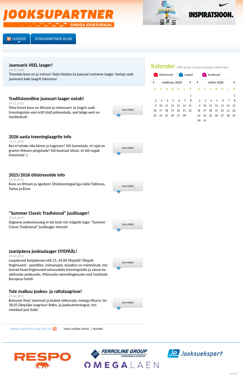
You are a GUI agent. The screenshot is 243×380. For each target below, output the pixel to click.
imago (234, 373)
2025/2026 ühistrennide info (37, 175)
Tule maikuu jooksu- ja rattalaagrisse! (45, 291)
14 (184, 105)
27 (178, 115)
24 (160, 115)
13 (178, 105)
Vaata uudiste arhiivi (76, 328)
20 (178, 110)
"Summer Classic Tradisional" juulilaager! (49, 213)
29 (234, 115)
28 (184, 115)
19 (172, 110)
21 (184, 110)
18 (166, 110)
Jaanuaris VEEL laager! (31, 65)
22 (190, 110)
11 (166, 105)
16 (155, 110)
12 (172, 105)
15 (190, 105)
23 (155, 115)
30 (198, 120)
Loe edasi (128, 109)
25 (166, 115)
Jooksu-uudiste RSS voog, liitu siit (30, 328)
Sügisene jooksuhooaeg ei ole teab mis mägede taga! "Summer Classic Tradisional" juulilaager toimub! (57, 224)
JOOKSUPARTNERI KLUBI (53, 39)
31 (204, 120)
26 (172, 115)
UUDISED (19, 39)
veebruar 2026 (172, 82)
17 (160, 110)
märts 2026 (215, 82)
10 (160, 105)
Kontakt (98, 328)
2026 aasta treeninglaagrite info (40, 136)
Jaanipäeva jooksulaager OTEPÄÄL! (43, 251)
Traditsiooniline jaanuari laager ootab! (46, 98)
